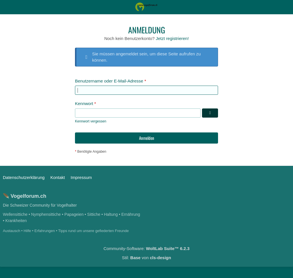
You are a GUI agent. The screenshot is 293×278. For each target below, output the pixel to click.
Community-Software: (147, 248)
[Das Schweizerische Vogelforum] (146, 7)
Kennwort (84, 103)
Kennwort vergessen (90, 121)
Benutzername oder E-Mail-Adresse (109, 80)
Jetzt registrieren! (172, 38)
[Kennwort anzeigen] (210, 113)
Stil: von (146, 257)
